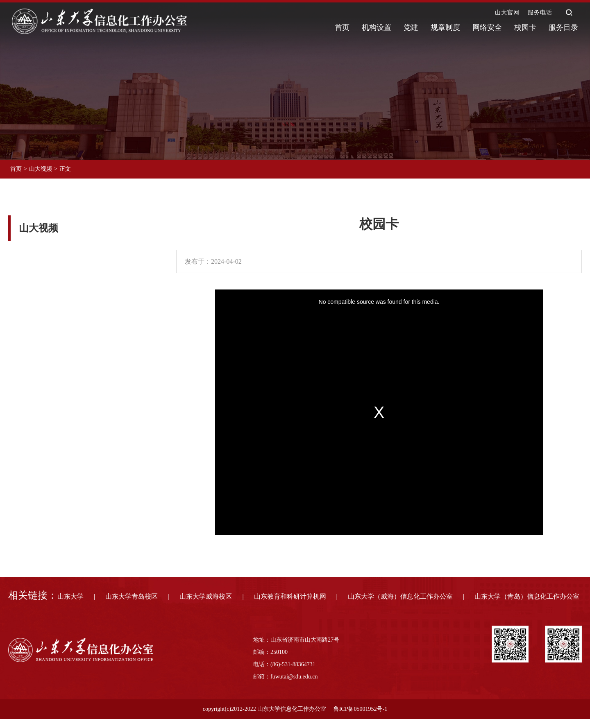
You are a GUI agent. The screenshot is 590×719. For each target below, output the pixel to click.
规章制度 (445, 27)
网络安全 (487, 27)
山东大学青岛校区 (131, 596)
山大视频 (40, 169)
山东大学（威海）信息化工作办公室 (400, 596)
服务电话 (540, 12)
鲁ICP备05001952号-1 (360, 709)
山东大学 (70, 596)
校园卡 (525, 27)
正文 (65, 169)
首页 (342, 27)
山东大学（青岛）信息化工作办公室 (526, 596)
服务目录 (563, 27)
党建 (411, 27)
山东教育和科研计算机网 (290, 596)
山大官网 (507, 12)
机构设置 (376, 27)
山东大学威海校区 (205, 596)
